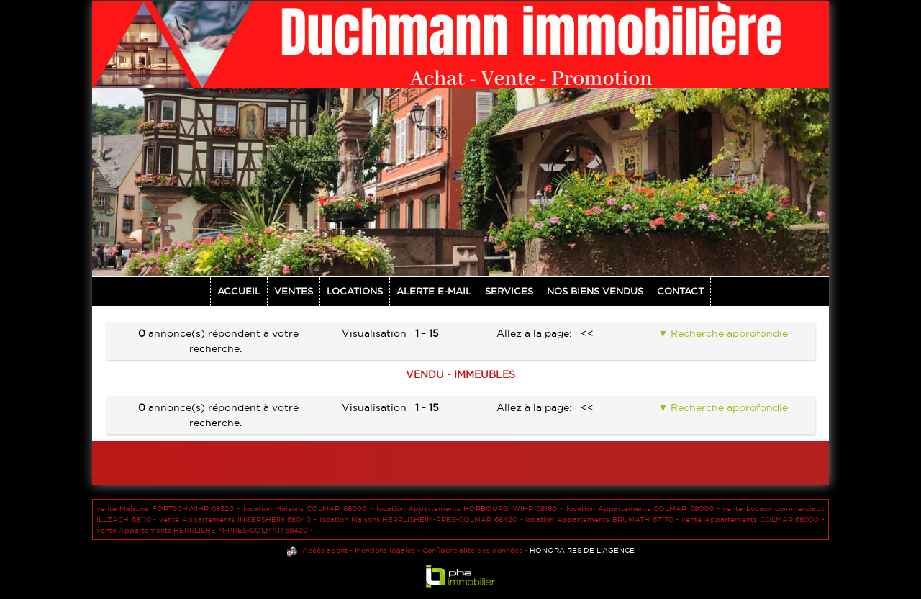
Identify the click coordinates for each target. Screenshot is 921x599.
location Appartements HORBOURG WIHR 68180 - (471, 508)
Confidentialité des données (472, 550)
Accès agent (325, 550)
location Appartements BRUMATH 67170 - (603, 519)
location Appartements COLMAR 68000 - (644, 508)
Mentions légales (385, 550)
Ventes (293, 291)
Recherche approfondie (728, 333)
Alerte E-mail (433, 291)
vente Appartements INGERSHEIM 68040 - (239, 519)
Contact (680, 291)
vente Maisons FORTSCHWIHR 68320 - (169, 508)
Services (509, 291)
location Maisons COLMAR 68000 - (309, 508)
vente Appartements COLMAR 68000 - (753, 519)
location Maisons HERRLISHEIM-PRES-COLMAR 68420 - (422, 519)
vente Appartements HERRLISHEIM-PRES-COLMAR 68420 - (204, 530)
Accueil (238, 291)
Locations (355, 291)
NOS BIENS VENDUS (595, 291)
